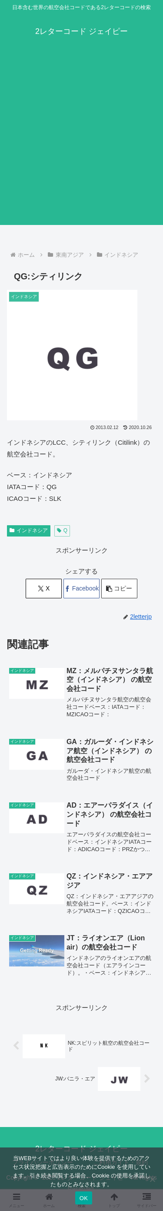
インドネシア (29, 530)
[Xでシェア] (43, 588)
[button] (119, 588)
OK (84, 1198)
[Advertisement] (81, 143)
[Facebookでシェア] (81, 588)
